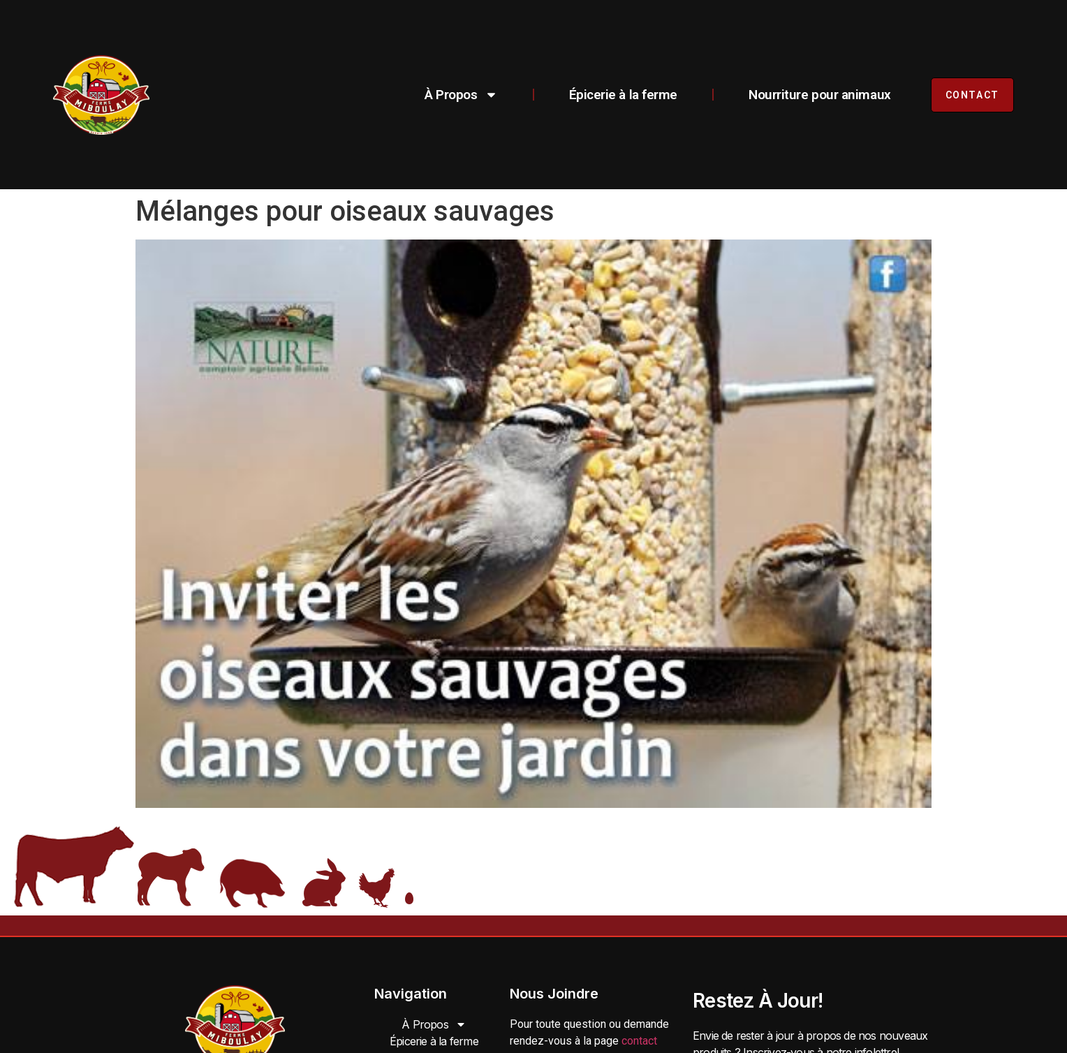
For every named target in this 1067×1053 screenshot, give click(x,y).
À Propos (461, 94)
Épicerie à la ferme (623, 95)
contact (639, 1040)
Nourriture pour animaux (820, 95)
